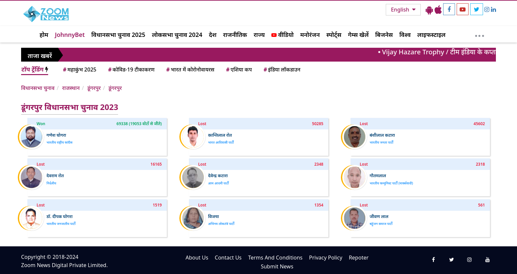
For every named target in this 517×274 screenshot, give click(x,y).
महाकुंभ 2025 (79, 69)
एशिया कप (238, 69)
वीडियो (282, 35)
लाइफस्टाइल (431, 35)
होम (44, 35)
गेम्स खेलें (358, 35)
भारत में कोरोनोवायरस (189, 69)
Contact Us (228, 257)
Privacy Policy (325, 257)
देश (212, 35)
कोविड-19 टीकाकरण (131, 69)
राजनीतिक (235, 35)
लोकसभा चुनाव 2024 (177, 35)
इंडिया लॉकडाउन (281, 69)
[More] (479, 34)
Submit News (277, 266)
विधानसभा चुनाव (37, 88)
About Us (197, 257)
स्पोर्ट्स (334, 35)
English (401, 9)
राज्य (259, 35)
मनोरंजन (310, 35)
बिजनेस (384, 35)
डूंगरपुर (94, 88)
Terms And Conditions (275, 257)
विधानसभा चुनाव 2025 (118, 35)
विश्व (405, 35)
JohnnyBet (70, 35)
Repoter (359, 257)
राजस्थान (70, 88)
